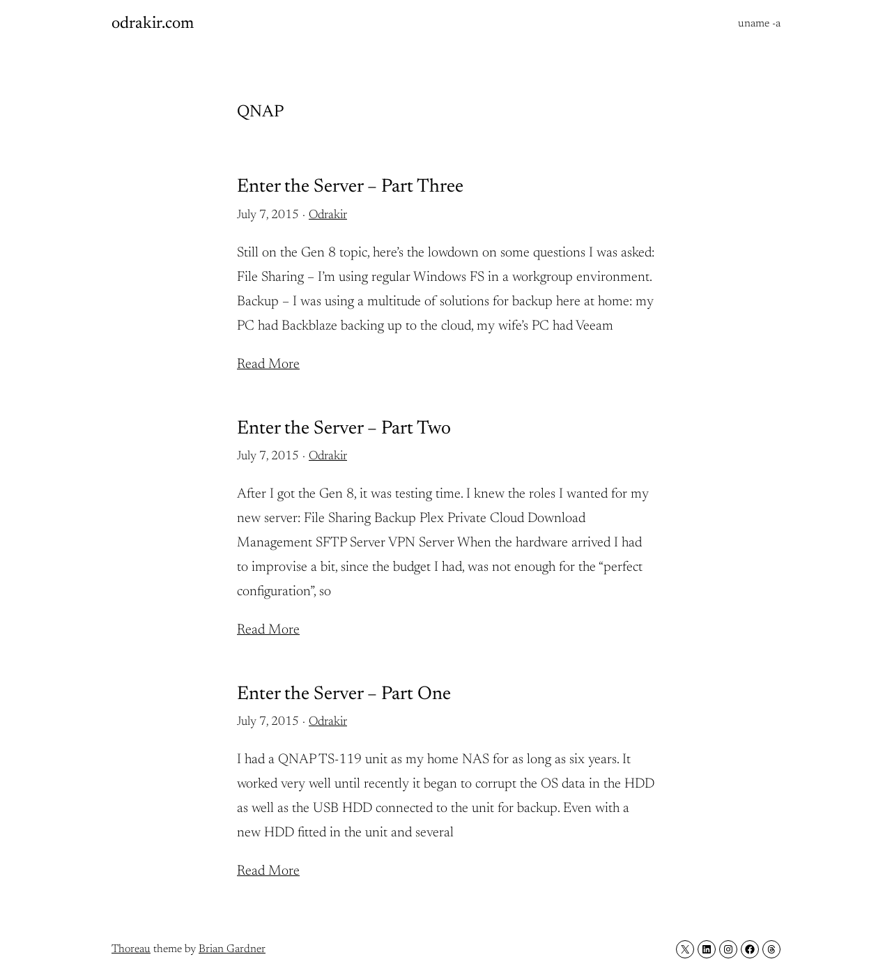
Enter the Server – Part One (344, 694)
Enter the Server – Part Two (344, 429)
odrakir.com (153, 23)
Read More (268, 364)
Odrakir (328, 215)
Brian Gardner (232, 949)
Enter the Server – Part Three (350, 187)
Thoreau (131, 949)
